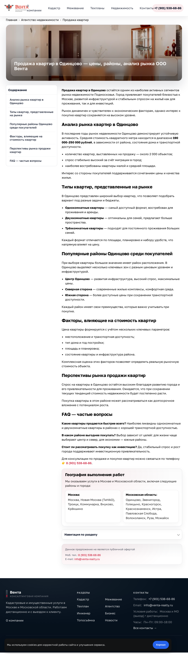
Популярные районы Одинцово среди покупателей (31, 125)
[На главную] (39, 594)
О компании (15, 620)
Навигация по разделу (80, 534)
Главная (11, 20)
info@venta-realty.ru (87, 559)
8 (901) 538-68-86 (79, 463)
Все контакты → (145, 628)
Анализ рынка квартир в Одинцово (27, 101)
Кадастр (83, 599)
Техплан (83, 606)
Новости (111, 620)
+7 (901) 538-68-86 (162, 599)
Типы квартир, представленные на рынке (31, 113)
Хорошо (161, 644)
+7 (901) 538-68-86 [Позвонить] (167, 8)
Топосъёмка (86, 620)
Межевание (113, 599)
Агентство (112, 606)
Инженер (83, 613)
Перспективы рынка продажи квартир (30, 150)
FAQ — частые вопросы (25, 160)
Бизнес (110, 613)
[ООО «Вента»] (16, 8)
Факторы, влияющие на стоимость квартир (26, 138)
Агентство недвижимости (40, 20)
